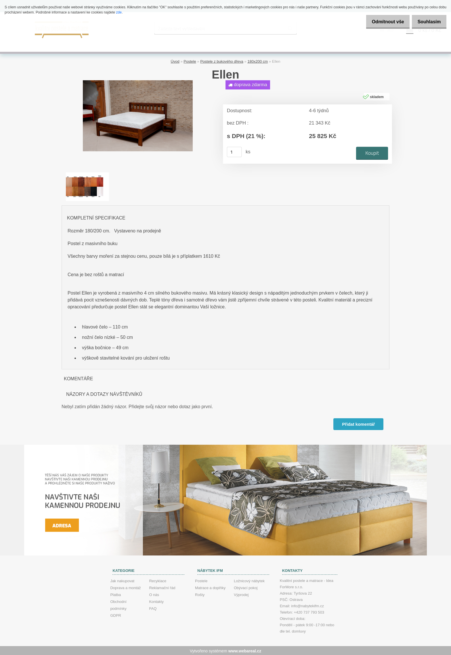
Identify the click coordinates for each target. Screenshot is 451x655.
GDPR (115, 614)
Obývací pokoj (245, 587)
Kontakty (156, 601)
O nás (154, 594)
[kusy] (234, 151)
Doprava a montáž (125, 587)
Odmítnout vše (383, 21)
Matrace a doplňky (210, 587)
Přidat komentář (358, 423)
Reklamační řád (162, 587)
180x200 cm (257, 60)
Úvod (175, 60)
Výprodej (241, 594)
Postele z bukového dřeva (221, 60)
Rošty (200, 594)
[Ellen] (138, 81)
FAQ (152, 608)
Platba (115, 594)
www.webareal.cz (244, 650)
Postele (190, 60)
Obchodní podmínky (118, 604)
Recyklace (157, 580)
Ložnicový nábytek (249, 580)
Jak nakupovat (122, 580)
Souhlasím (427, 21)
